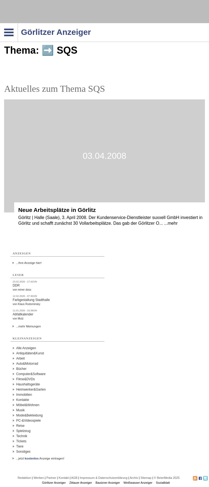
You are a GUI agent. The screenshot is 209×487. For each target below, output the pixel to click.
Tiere (19, 446)
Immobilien (24, 394)
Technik (21, 436)
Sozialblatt (163, 482)
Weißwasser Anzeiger (138, 482)
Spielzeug (23, 431)
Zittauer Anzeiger (80, 482)
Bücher (21, 368)
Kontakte (22, 399)
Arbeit (20, 358)
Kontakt (64, 477)
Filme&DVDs (25, 379)
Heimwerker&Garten (31, 389)
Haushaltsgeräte (28, 384)
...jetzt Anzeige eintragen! (40, 458)
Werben (38, 477)
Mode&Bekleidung (29, 415)
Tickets (21, 441)
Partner (51, 477)
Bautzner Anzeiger (108, 482)
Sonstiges (23, 451)
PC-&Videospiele (28, 420)
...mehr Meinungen (28, 326)
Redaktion (24, 477)
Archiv (134, 477)
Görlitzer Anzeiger (54, 482)
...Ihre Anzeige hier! (29, 262)
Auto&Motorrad (27, 363)
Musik (20, 410)
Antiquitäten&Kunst (30, 353)
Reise (20, 425)
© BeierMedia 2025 (167, 477)
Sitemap (145, 477)
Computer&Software (30, 374)
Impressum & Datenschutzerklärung (103, 477)
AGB (74, 477)
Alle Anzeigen (26, 348)
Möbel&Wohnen (27, 405)
